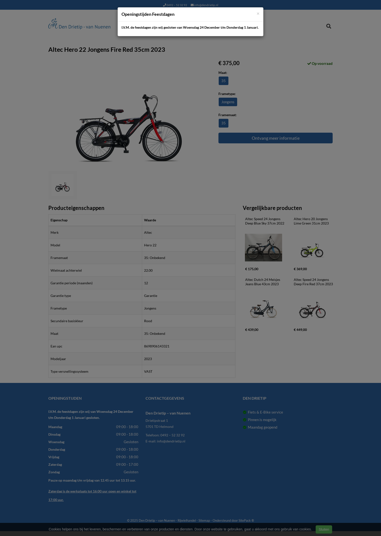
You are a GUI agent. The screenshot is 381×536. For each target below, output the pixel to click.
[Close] (258, 13)
